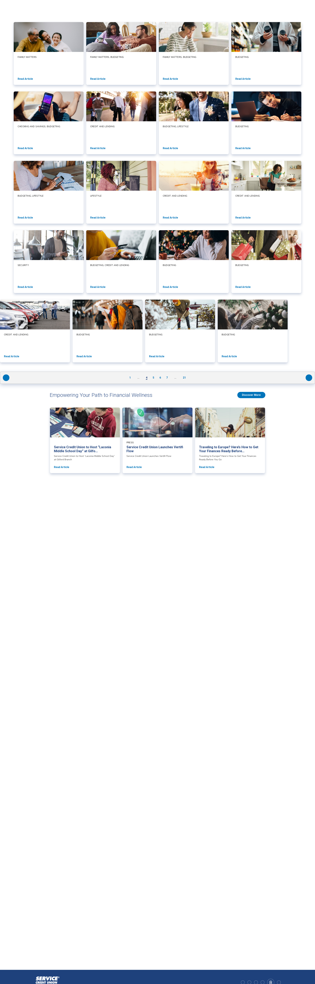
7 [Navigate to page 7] (167, 377)
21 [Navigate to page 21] (184, 377)
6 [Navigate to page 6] (160, 377)
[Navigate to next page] (309, 377)
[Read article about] (49, 53)
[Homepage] (47, 982)
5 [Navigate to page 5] (153, 377)
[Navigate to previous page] (6, 377)
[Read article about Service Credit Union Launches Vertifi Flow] (157, 440)
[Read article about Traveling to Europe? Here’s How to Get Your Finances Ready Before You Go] (230, 440)
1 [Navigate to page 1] (130, 377)
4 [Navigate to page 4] (146, 377)
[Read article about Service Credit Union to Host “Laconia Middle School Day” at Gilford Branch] (85, 440)
